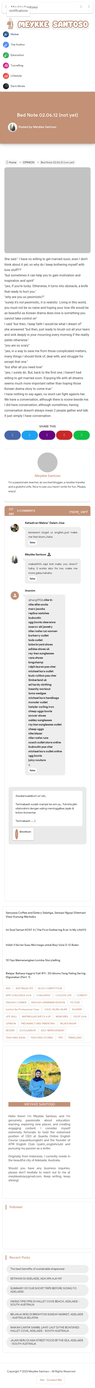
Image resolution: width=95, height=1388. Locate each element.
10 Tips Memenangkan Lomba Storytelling (33, 960)
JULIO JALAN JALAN (55, 1009)
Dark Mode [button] (14, 86)
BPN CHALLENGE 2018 (18, 995)
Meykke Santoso (47, 476)
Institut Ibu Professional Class (22, 1009)
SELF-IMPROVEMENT (53, 1030)
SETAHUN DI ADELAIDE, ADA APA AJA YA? (36, 1278)
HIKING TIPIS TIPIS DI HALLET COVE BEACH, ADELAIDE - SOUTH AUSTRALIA (45, 1303)
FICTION (75, 1002)
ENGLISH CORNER (16, 1002)
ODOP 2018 (79, 1016)
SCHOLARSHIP (28, 1030)
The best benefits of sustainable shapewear (37, 1269)
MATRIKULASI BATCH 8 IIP (36, 1016)
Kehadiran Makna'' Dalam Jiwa (44, 523)
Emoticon (23, 834)
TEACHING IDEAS (16, 1037)
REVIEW (10, 1030)
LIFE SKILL (11, 1016)
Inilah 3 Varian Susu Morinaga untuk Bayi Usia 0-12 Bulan (42, 945)
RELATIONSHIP (68, 1023)
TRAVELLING (75, 1037)
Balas (32, 542)
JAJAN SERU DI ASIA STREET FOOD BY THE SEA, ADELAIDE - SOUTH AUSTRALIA (46, 1342)
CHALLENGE (43, 995)
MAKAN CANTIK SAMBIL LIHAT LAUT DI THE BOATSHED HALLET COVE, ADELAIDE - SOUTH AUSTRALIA (44, 1329)
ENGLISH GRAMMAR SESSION (48, 1002)
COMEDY (82, 995)
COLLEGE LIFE (63, 995)
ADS (8, 988)
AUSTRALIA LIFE (24, 988)
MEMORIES (62, 1016)
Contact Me (51, 1380)
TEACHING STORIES (42, 1037)
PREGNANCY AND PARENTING (38, 1023)
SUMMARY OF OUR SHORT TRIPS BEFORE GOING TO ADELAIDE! (43, 1290)
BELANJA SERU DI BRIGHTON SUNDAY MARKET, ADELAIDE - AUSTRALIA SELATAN (46, 1316)
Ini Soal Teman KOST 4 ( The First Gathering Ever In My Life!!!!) (46, 930)
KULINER (77, 1009)
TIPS (60, 1037)
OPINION (11, 1023)
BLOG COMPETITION (50, 988)
